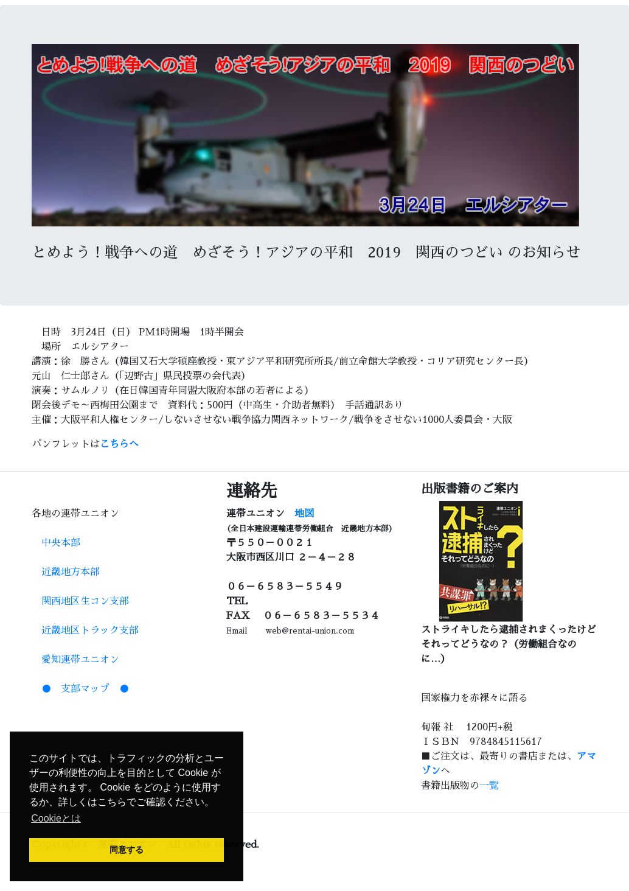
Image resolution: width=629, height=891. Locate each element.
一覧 (489, 786)
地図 (304, 514)
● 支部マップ (75, 689)
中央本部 (56, 543)
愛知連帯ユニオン (75, 660)
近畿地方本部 (66, 572)
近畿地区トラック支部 (85, 630)
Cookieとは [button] (56, 818)
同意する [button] (126, 849)
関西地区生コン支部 (80, 601)
